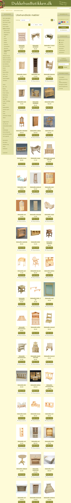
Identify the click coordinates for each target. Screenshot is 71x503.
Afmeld (65, 67)
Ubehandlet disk (22, 372)
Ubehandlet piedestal (35, 183)
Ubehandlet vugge (35, 153)
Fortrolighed (61, 77)
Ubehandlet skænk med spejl (35, 346)
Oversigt (61, 88)
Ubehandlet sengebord (22, 44)
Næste (36, 24)
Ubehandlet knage (21, 153)
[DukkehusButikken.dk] (35, 4)
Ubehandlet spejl (49, 290)
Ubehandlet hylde (35, 237)
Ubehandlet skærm (21, 71)
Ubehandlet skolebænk (35, 99)
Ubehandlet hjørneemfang (21, 318)
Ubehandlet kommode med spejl (49, 155)
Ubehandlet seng (21, 182)
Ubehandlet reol (35, 71)
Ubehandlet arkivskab (35, 210)
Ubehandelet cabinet (35, 126)
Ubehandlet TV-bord (49, 44)
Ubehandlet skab (21, 98)
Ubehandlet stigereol (49, 318)
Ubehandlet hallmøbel (22, 126)
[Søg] (70, 8)
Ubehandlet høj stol (35, 264)
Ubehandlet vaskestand (35, 453)
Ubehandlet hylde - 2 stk (35, 291)
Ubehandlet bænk (21, 400)
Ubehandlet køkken (49, 264)
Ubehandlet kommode (35, 480)
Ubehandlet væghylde (22, 237)
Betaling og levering (63, 79)
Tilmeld (60, 67)
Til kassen (63, 27)
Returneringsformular (63, 86)
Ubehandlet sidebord (22, 453)
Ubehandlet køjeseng (49, 72)
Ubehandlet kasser (35, 400)
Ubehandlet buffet (49, 98)
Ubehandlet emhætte (49, 480)
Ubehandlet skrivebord (35, 44)
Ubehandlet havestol (49, 346)
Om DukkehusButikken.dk (63, 82)
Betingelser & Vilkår (63, 84)
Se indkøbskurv (63, 30)
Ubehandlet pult (22, 264)
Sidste (40, 24)
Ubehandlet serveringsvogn (22, 346)
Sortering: (18, 20)
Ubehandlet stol (49, 126)
